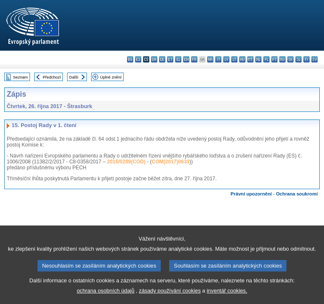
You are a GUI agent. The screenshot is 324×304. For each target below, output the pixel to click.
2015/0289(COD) (126, 162)
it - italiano (218, 59)
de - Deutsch (162, 59)
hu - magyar (242, 59)
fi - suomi (306, 59)
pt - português (274, 59)
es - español (138, 59)
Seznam (20, 77)
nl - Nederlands (258, 59)
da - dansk (154, 59)
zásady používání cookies (170, 297)
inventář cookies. (227, 297)
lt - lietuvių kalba (234, 59)
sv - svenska (314, 59)
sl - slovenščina (298, 59)
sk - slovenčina (290, 59)
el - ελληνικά (178, 59)
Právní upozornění (251, 193)
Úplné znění (111, 77)
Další (73, 77)
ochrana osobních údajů (106, 297)
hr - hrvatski (210, 59)
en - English (186, 59)
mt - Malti (250, 59)
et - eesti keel (170, 59)
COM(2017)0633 (170, 162)
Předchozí (52, 77)
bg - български (130, 59)
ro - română (282, 59)
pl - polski (266, 59)
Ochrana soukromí (297, 193)
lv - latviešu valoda (226, 59)
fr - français (194, 59)
